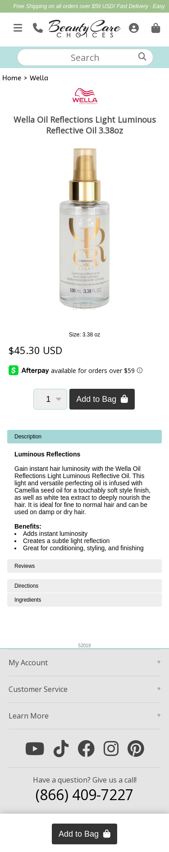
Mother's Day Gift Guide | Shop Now (99, 16)
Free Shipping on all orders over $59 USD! (64, 6)
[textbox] (85, 57)
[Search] (142, 56)
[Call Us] (36, 26)
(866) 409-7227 (84, 794)
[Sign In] (132, 26)
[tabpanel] (84, 494)
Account (28, 663)
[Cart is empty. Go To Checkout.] (154, 26)
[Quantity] (50, 399)
